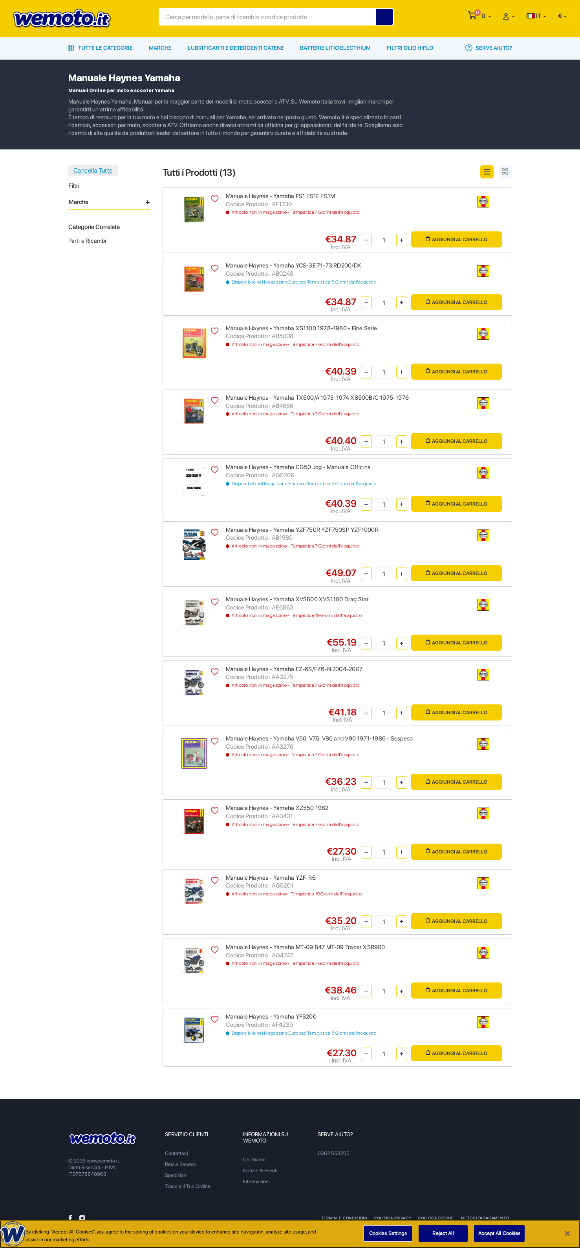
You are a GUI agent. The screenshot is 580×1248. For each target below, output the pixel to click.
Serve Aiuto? (488, 47)
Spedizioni (176, 1175)
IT (534, 16)
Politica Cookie (436, 1217)
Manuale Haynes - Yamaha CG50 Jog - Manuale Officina (298, 467)
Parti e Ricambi (87, 240)
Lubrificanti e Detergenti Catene (236, 48)
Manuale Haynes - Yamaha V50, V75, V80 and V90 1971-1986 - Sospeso (319, 738)
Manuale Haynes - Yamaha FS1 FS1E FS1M (280, 196)
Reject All (443, 1234)
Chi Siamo (254, 1159)
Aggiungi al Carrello (456, 239)
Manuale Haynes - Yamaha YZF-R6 (271, 877)
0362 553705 (333, 1153)
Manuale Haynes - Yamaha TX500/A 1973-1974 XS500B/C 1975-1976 (317, 397)
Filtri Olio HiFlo (410, 48)
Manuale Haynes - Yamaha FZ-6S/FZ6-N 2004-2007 (294, 669)
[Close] (567, 1234)
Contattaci (176, 1153)
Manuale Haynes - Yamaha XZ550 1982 (277, 807)
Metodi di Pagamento (485, 1217)
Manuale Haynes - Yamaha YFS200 (271, 1016)
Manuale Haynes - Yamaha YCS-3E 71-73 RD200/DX (293, 265)
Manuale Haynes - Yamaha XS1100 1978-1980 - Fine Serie (301, 328)
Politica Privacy (392, 1217)
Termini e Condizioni (344, 1217)
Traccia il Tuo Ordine (187, 1186)
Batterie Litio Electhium (335, 48)
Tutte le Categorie (100, 48)
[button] (486, 16)
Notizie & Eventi (260, 1170)
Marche (160, 48)
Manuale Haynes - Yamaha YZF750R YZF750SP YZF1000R (302, 529)
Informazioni (256, 1181)
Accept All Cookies (499, 1234)
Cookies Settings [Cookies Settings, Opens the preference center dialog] (388, 1234)
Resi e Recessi (181, 1164)
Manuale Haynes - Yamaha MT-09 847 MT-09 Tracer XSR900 (305, 947)
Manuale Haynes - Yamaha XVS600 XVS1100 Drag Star (297, 599)
